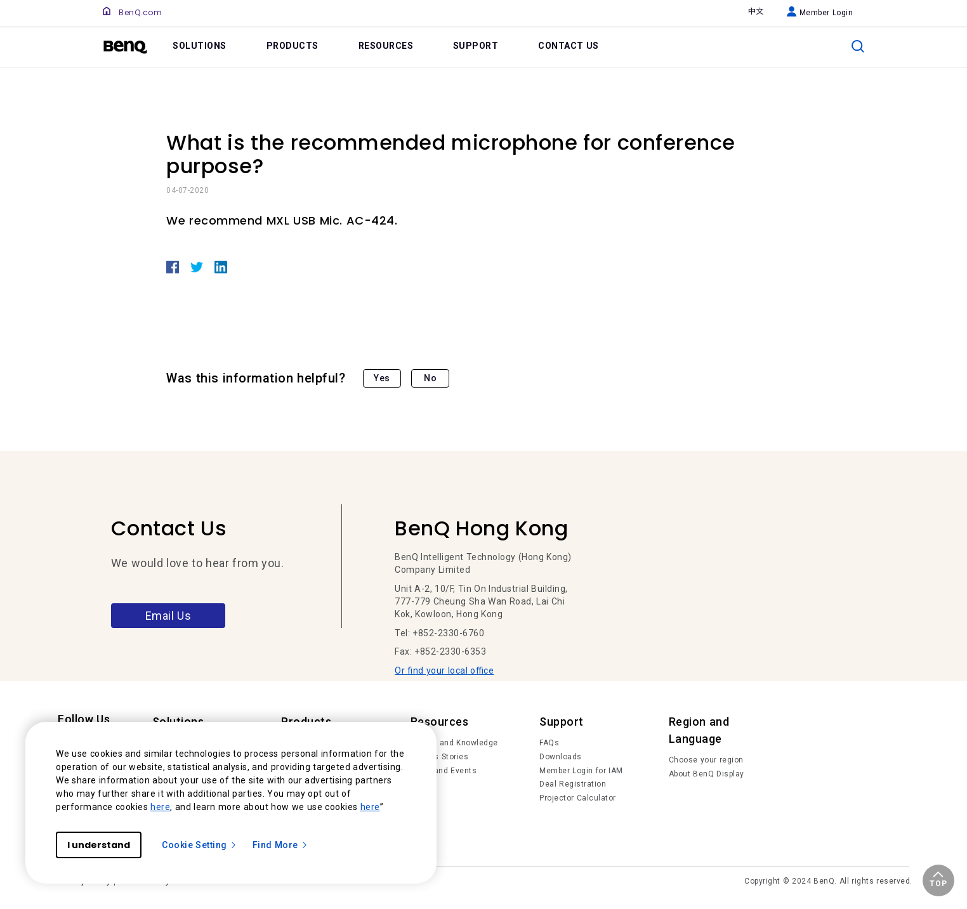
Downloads (560, 756)
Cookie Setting (199, 845)
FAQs (549, 742)
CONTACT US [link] (568, 46)
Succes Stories (440, 756)
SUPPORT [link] (476, 46)
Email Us (168, 615)
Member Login (820, 12)
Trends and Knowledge (454, 742)
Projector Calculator (577, 798)
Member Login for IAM (581, 770)
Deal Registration (572, 784)
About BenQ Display (706, 773)
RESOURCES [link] (386, 46)
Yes (382, 378)
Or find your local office (444, 670)
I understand (98, 845)
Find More (280, 845)
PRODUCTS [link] (292, 46)
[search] (858, 46)
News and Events (444, 770)
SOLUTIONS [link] (200, 46)
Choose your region (706, 759)
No (430, 378)
